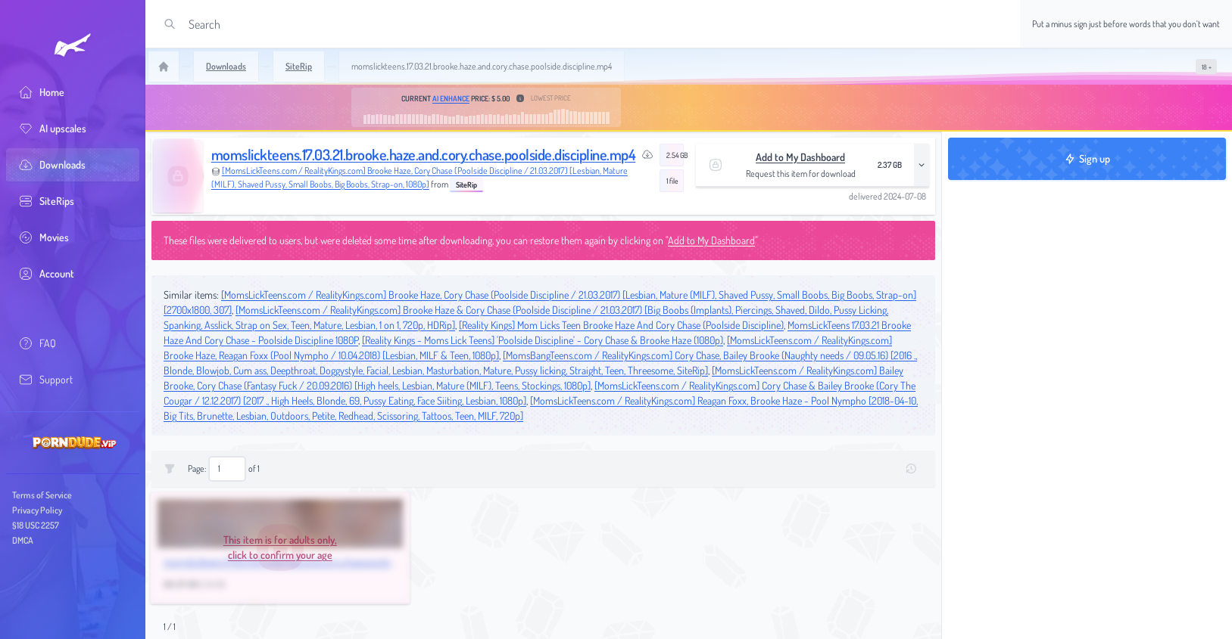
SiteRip (466, 184)
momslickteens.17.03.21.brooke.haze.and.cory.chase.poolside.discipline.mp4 (423, 154)
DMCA (22, 540)
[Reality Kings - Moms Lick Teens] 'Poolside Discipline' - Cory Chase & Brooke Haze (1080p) (542, 339)
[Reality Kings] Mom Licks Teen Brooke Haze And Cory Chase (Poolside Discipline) (621, 324)
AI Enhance (450, 98)
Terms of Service (42, 495)
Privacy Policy (37, 510)
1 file (672, 180)
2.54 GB (675, 155)
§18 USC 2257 (35, 525)
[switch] (1206, 66)
